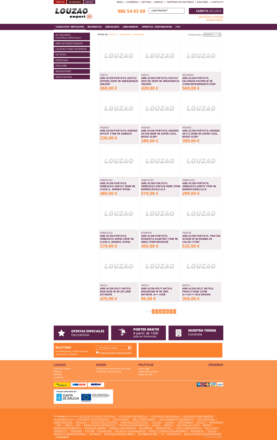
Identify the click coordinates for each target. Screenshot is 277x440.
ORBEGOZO (106, 180)
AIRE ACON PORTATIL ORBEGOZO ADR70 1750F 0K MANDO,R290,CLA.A (199, 186)
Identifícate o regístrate (211, 16)
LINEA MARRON (130, 26)
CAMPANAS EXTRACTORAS (134, 422)
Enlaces (58, 371)
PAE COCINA (211, 428)
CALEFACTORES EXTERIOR (70, 49)
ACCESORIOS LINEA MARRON (198, 416)
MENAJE (207, 425)
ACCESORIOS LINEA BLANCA (165, 416)
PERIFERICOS (61, 431)
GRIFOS (69, 425)
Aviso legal (144, 368)
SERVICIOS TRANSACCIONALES (70, 433)
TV (162, 433)
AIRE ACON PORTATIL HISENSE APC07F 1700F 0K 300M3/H (118, 132)
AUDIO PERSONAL (63, 422)
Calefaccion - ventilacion (131, 34)
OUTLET (89, 2)
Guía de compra (214, 19)
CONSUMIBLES (185, 422)
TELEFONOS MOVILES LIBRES (119, 433)
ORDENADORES (163, 428)
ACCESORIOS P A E (64, 419)
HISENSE (104, 127)
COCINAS (170, 422)
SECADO (212, 431)
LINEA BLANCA (112, 26)
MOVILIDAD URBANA (96, 428)
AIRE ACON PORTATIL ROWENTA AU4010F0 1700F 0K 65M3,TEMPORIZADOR (159, 238)
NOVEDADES (75, 2)
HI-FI (78, 425)
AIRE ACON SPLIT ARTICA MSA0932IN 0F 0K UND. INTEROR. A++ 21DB (156, 291)
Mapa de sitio (145, 374)
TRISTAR (186, 232)
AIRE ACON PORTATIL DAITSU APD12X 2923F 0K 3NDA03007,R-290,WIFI (160, 80)
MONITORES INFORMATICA (68, 428)
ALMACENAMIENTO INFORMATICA (176, 419)
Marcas (159, 2)
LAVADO (156, 425)
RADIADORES (63, 71)
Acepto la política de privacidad (115, 352)
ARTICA (103, 285)
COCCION (156, 422)
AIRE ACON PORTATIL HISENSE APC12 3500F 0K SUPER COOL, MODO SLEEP (201, 133)
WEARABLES (63, 436)
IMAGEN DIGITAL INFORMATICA (100, 425)
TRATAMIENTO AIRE (147, 433)
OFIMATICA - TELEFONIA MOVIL (157, 26)
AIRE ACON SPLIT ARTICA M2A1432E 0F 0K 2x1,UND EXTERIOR (115, 291)
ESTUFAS (60, 54)
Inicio (120, 2)
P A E (178, 26)
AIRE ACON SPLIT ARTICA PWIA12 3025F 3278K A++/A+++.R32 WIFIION (197, 291)
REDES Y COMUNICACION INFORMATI (168, 431)
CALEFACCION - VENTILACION (69, 26)
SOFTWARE (95, 433)
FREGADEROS (216, 422)
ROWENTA (146, 232)
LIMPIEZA (169, 425)
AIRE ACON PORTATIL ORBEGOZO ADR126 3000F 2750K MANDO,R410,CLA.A (161, 186)
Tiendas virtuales (214, 436)
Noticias (146, 2)
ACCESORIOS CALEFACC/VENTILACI (68, 36)
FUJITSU (104, 74)
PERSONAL (61, 60)
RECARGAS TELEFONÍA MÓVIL (130, 431)
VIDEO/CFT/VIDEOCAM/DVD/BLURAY (203, 433)
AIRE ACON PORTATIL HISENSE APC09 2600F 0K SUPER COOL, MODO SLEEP (160, 133)
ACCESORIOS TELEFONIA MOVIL (93, 419)
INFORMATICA (94, 26)
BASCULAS (81, 422)
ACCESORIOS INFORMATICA (133, 416)
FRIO (59, 425)
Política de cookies (148, 371)
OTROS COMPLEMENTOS (188, 428)
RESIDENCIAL (198, 431)
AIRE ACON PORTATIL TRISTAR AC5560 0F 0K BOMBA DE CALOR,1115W (201, 238)
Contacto (217, 2)
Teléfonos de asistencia (180, 2)
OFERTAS (60, 2)
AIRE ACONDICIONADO (69, 43)
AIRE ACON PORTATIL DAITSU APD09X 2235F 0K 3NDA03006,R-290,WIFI (119, 80)
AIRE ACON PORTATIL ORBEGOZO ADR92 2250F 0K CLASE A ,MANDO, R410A (117, 238)
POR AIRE (61, 65)
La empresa (132, 2)
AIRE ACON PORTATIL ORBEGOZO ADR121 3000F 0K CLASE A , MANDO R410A (117, 186)
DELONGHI (187, 74)
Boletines (202, 2)
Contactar (59, 377)
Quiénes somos (62, 368)
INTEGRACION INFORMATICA (134, 425)
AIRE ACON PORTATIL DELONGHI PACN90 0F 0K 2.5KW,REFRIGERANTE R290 (198, 80)
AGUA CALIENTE (121, 419)
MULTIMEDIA (146, 428)
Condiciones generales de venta (113, 368)
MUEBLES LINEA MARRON (122, 428)
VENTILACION (63, 77)
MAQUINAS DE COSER (188, 425)
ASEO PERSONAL (206, 419)
